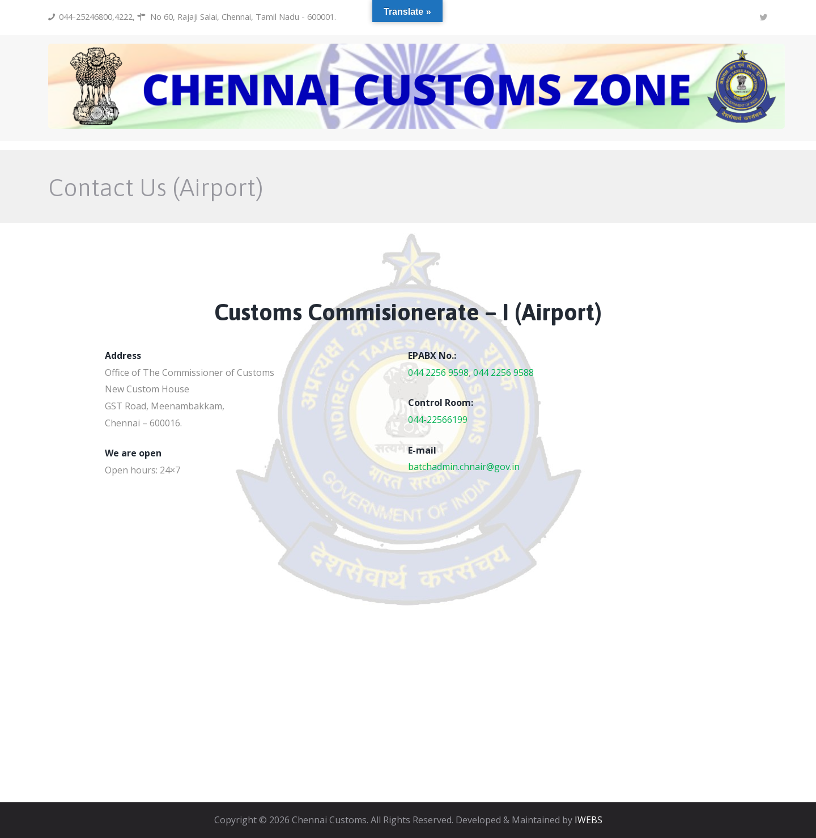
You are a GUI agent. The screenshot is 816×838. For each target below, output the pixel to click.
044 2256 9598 (438, 372)
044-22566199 (438, 419)
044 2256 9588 (503, 372)
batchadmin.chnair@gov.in (464, 466)
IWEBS (588, 820)
